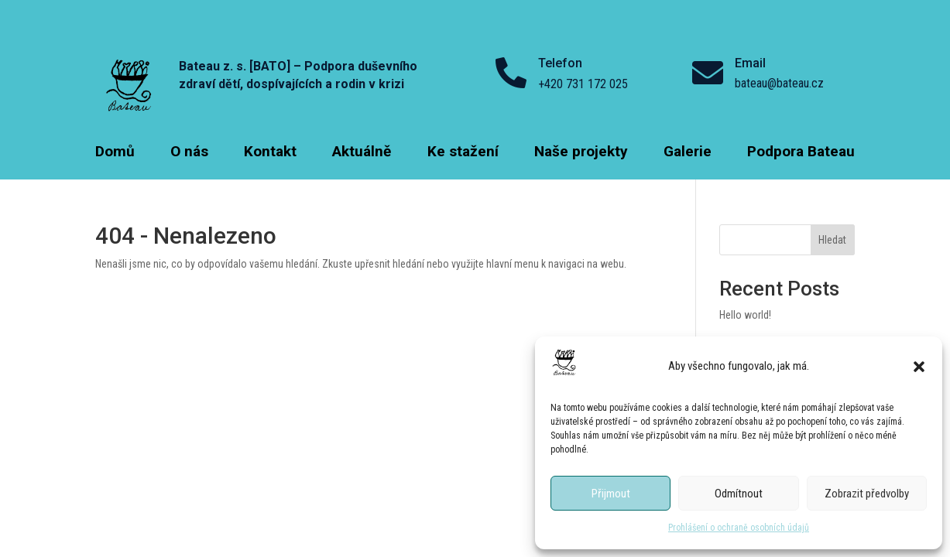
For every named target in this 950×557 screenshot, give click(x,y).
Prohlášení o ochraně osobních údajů (738, 527)
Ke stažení (463, 153)
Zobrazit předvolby (867, 494)
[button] (919, 366)
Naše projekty (581, 153)
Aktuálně (361, 153)
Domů (115, 153)
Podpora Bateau (801, 153)
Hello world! (745, 315)
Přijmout (611, 494)
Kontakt (270, 153)
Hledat (832, 240)
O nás (189, 153)
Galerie (688, 153)
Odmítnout (739, 494)
